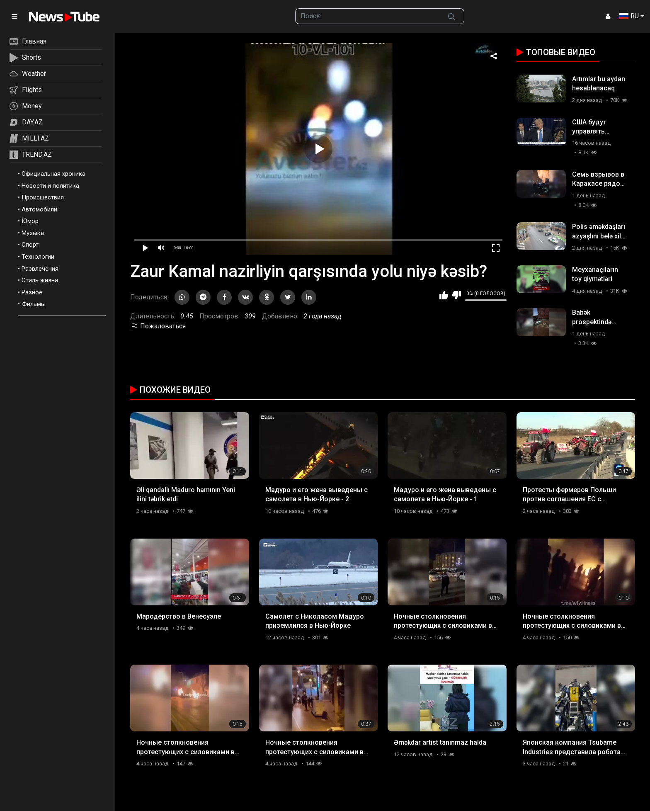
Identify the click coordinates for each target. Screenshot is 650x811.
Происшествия (43, 197)
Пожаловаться (158, 326)
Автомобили (39, 209)
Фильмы (34, 304)
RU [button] (629, 16)
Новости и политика (50, 185)
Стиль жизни (40, 280)
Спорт (30, 244)
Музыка (33, 233)
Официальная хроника (53, 173)
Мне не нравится (456, 295)
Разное (32, 292)
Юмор (30, 221)
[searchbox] (367, 16)
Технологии (38, 256)
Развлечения (40, 268)
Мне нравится (443, 295)
